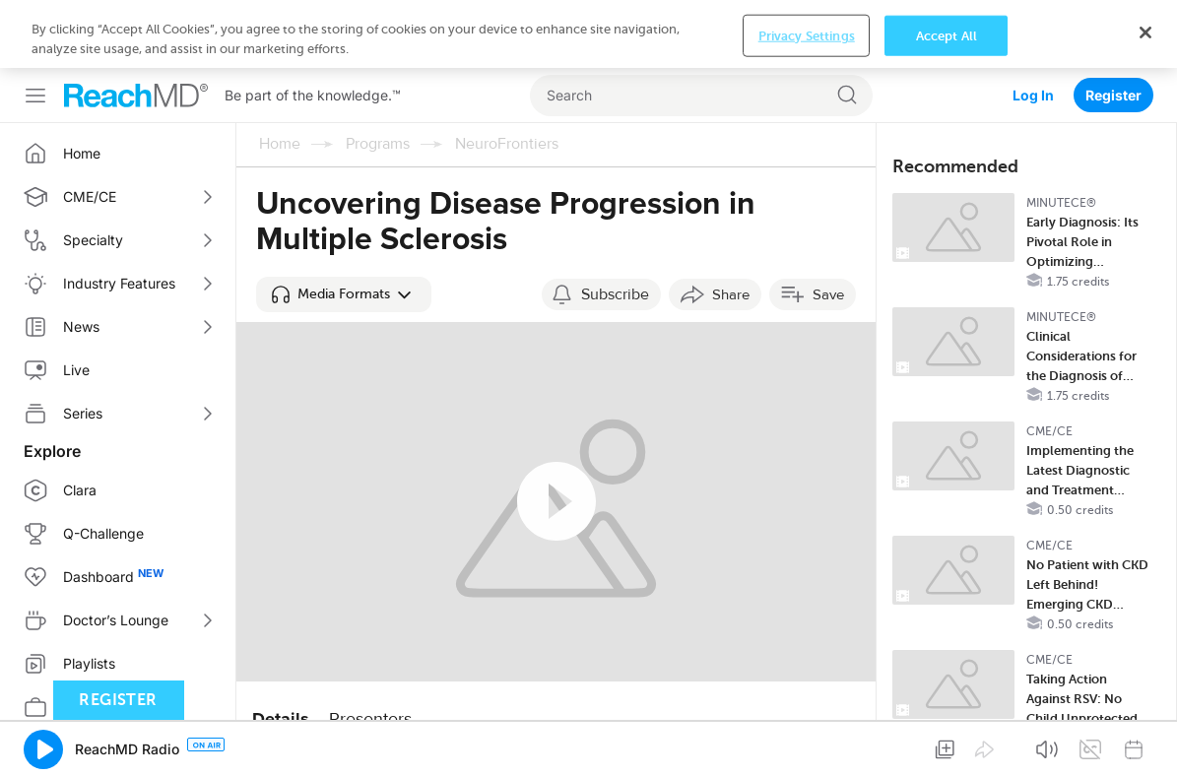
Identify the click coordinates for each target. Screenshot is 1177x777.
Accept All (946, 35)
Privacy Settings (806, 35)
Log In (1033, 95)
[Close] (1145, 32)
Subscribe (615, 294)
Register (1113, 95)
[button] (343, 294)
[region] (588, 34)
